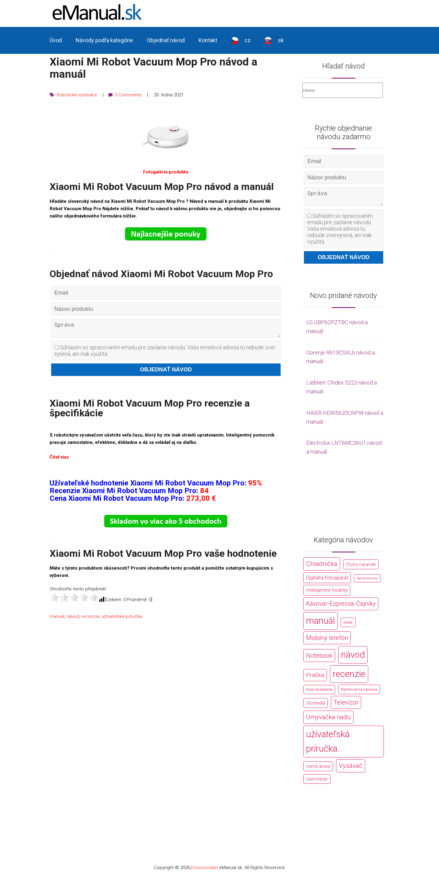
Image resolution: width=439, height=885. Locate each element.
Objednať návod (166, 40)
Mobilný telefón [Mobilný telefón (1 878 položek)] (327, 640)
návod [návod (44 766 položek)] (353, 657)
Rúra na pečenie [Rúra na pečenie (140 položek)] (319, 692)
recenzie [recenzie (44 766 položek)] (349, 676)
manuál (57, 618)
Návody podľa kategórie (104, 40)
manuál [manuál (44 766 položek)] (320, 623)
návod (72, 618)
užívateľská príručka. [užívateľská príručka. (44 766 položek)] (328, 743)
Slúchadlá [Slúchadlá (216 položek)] (315, 705)
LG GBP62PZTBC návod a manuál (337, 329)
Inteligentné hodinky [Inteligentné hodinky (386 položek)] (327, 592)
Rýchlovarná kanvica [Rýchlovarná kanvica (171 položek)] (359, 692)
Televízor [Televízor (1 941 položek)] (346, 704)
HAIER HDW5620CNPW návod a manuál (344, 419)
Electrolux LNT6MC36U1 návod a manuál (344, 449)
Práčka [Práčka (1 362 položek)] (315, 677)
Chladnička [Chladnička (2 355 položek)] (321, 566)
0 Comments (129, 95)
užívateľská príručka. (122, 618)
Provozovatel (204, 870)
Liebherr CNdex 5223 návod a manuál (341, 389)
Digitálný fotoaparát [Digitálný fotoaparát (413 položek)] (327, 580)
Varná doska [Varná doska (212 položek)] (318, 768)
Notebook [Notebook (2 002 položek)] (319, 658)
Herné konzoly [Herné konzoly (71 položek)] (367, 581)
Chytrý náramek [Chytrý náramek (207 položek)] (361, 566)
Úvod (56, 40)
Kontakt (208, 40)
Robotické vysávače (77, 95)
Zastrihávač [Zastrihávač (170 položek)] (317, 781)
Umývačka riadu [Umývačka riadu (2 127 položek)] (328, 719)
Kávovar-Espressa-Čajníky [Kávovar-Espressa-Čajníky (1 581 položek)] (341, 606)
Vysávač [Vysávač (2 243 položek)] (350, 768)
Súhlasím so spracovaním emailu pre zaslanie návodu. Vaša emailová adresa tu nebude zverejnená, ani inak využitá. (165, 352)
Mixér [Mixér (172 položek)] (348, 625)
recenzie (90, 618)
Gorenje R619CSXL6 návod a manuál (340, 359)
